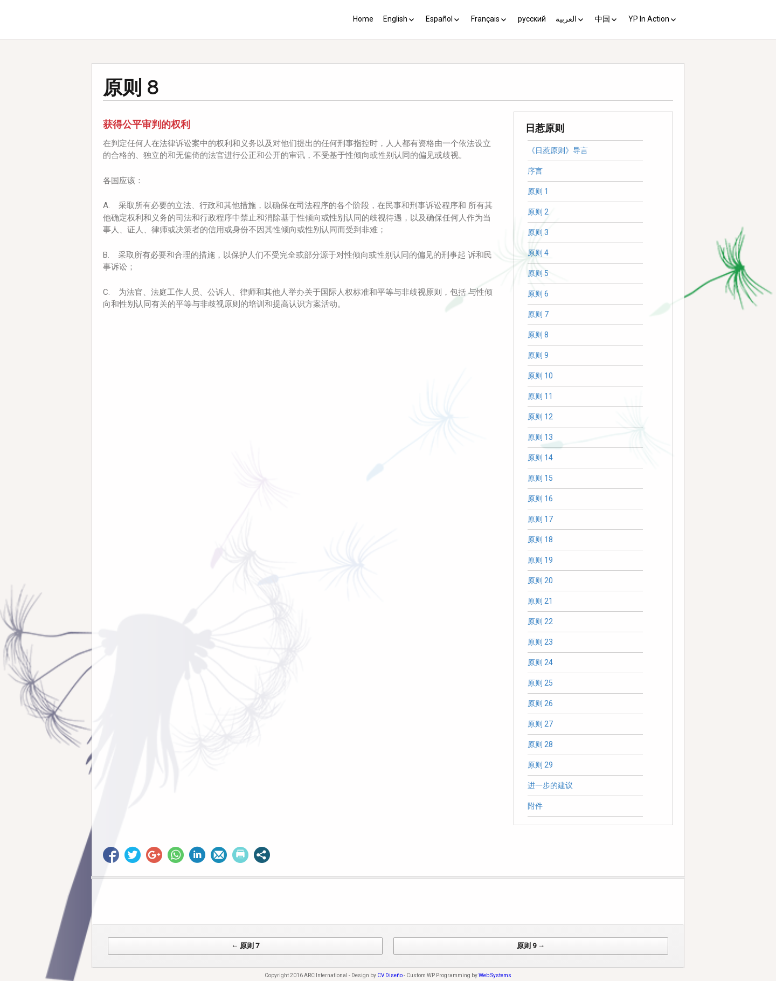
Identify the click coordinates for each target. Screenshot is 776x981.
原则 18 (540, 539)
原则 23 (540, 642)
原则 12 (540, 416)
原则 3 (538, 232)
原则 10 (540, 375)
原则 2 (538, 212)
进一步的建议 (550, 785)
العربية (566, 19)
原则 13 (540, 437)
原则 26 (540, 703)
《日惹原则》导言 (558, 150)
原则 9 (538, 355)
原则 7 (538, 314)
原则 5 (538, 273)
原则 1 (538, 191)
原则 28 (540, 744)
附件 (535, 806)
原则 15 (540, 478)
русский (532, 19)
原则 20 (540, 580)
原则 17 (540, 519)
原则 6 (538, 293)
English (395, 19)
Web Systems (495, 975)
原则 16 (540, 498)
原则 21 (540, 601)
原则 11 (540, 396)
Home (363, 19)
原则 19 (540, 560)
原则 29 (540, 765)
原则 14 (540, 457)
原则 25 (540, 683)
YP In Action (648, 19)
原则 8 (538, 334)
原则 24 (540, 662)
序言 (535, 171)
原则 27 (540, 724)
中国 (602, 19)
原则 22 (540, 621)
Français (485, 19)
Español (439, 19)
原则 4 (538, 252)
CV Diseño (390, 975)
